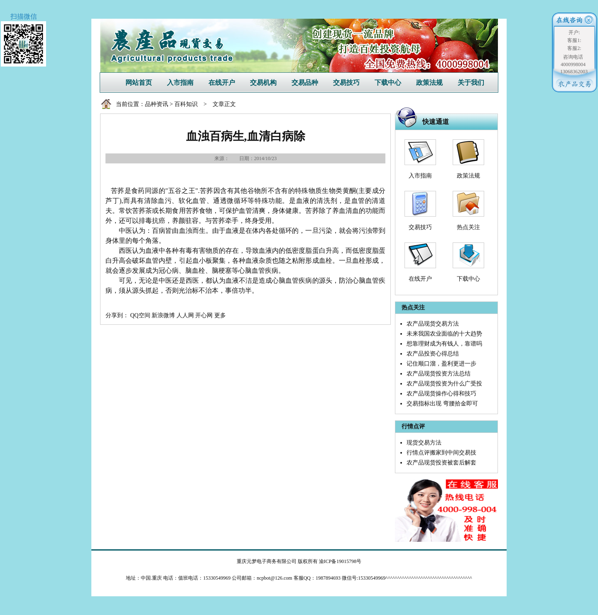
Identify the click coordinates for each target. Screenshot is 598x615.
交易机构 (263, 82)
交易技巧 (346, 82)
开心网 (204, 315)
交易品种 (305, 82)
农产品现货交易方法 (433, 324)
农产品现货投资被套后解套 (441, 462)
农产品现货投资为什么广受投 (444, 383)
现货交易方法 (424, 443)
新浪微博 (163, 315)
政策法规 (429, 82)
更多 (220, 315)
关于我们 (471, 82)
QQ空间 (140, 315)
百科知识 (186, 104)
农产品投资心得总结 (433, 354)
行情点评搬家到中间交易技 (441, 453)
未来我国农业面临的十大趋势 (444, 334)
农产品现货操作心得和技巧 (441, 393)
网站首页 (138, 82)
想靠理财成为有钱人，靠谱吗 (444, 344)
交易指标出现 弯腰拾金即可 (442, 403)
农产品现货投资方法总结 (439, 373)
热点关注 (468, 227)
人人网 (185, 315)
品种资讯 (156, 104)
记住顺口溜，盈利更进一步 (441, 364)
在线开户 (221, 82)
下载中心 (388, 82)
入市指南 (180, 82)
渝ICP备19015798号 (340, 561)
